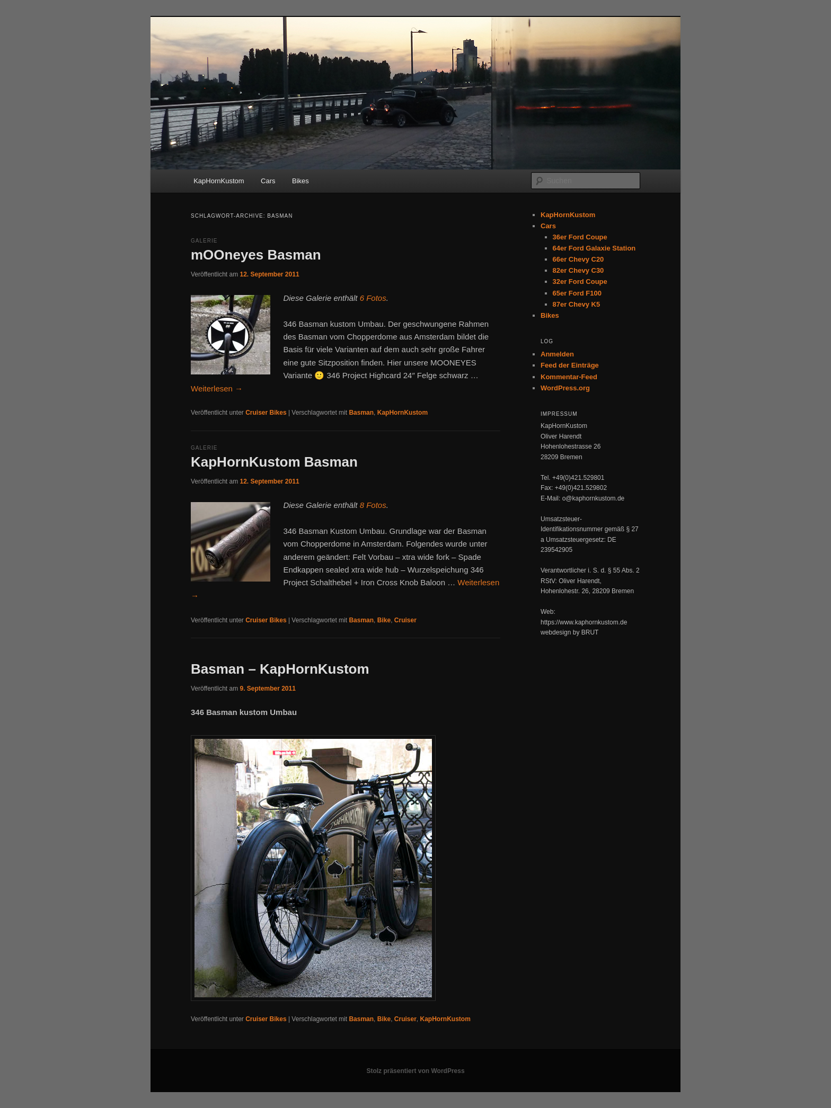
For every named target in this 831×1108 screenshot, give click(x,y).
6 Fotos (373, 297)
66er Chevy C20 (578, 259)
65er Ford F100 (577, 293)
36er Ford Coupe (580, 237)
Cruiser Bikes (265, 412)
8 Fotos (373, 505)
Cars (268, 181)
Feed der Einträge (570, 365)
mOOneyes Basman (256, 255)
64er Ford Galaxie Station (594, 248)
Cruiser (405, 620)
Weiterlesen (217, 388)
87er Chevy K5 (576, 304)
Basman (361, 412)
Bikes (300, 181)
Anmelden (557, 354)
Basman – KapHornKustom (280, 669)
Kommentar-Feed (569, 377)
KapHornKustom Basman (274, 462)
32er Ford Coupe (580, 281)
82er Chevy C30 (578, 270)
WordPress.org (565, 388)
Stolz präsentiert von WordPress (415, 1071)
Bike (384, 620)
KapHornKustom (218, 181)
